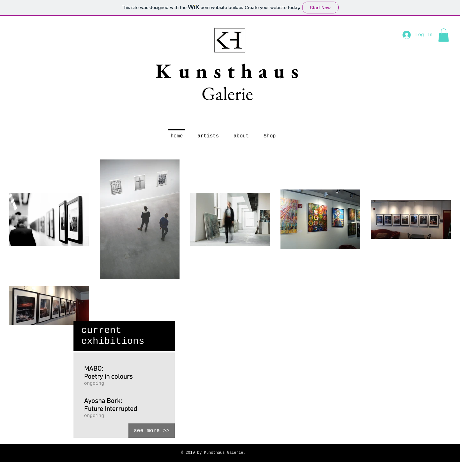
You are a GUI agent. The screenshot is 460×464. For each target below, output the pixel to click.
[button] (443, 35)
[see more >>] (151, 430)
